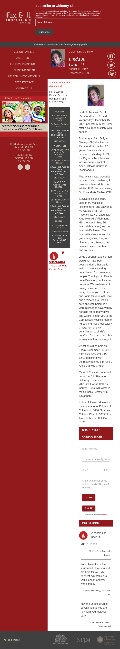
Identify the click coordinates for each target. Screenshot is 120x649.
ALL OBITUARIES (24, 51)
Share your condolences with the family (95, 484)
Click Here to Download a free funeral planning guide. (60, 44)
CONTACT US (24, 88)
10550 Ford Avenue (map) (59, 131)
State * (106, 470)
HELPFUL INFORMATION (24, 76)
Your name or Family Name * (97, 459)
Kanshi (104, 515)
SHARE (89, 508)
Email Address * (90, 448)
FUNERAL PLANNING (24, 64)
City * (85, 470)
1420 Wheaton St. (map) (59, 236)
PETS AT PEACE (24, 82)
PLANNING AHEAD (24, 70)
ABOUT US (24, 58)
